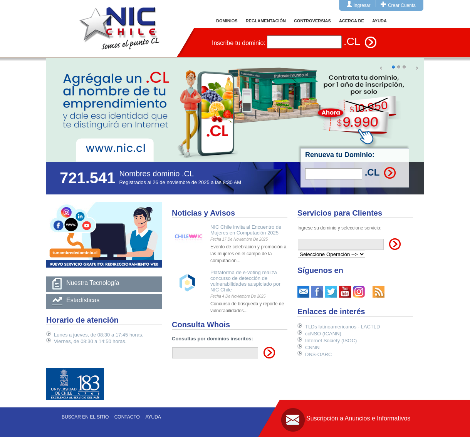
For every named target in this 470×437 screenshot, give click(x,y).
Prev (381, 68)
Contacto (127, 417)
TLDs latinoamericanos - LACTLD (342, 327)
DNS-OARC (318, 354)
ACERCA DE (351, 20)
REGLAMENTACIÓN (266, 20)
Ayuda (153, 417)
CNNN (312, 347)
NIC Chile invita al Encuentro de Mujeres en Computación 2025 (245, 230)
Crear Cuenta (402, 5)
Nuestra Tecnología (92, 283)
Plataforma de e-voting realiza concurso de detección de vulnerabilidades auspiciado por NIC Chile (245, 281)
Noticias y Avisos (203, 213)
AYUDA (379, 20)
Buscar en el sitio (85, 417)
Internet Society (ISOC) (331, 340)
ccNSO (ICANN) (323, 334)
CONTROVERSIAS (312, 20)
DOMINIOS (227, 20)
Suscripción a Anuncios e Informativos (358, 418)
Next (417, 68)
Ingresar (362, 5)
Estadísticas (82, 300)
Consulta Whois (201, 324)
